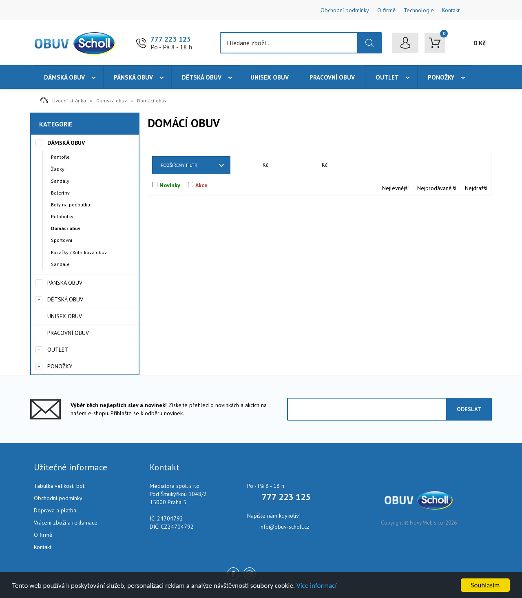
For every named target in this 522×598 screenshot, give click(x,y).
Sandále (60, 264)
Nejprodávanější (436, 188)
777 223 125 (170, 39)
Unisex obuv (269, 77)
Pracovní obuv (332, 77)
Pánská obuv (133, 77)
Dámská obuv (64, 77)
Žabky (57, 169)
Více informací (316, 585)
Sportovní (62, 240)
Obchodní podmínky (345, 10)
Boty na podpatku (70, 205)
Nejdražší (476, 188)
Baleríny (60, 193)
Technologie (419, 10)
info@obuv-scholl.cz (284, 526)
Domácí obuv (65, 228)
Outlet (387, 77)
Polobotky (62, 216)
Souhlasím (485, 585)
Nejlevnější (395, 188)
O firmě (386, 10)
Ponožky (441, 77)
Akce (201, 185)
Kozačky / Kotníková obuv (79, 252)
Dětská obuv (201, 77)
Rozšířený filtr (179, 165)
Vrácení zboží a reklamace (65, 522)
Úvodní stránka (63, 100)
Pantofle (60, 157)
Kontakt (451, 10)
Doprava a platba (55, 510)
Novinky (169, 185)
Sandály (60, 181)
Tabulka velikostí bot (59, 485)
